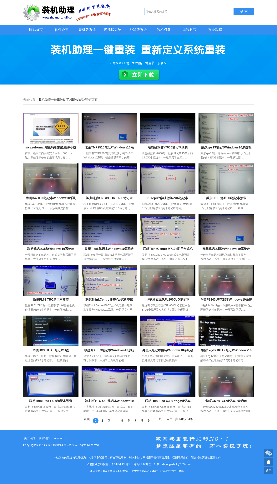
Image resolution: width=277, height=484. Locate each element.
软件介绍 (61, 30)
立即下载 (139, 75)
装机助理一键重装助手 (53, 99)
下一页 (157, 419)
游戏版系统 (112, 30)
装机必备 (164, 30)
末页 (169, 419)
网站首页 (36, 30)
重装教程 (189, 30)
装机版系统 (87, 30)
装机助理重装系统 (63, 445)
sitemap (58, 438)
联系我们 (44, 438)
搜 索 (243, 11)
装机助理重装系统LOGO (67, 12)
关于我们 (29, 438)
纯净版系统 (138, 30)
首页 (87, 419)
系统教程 (215, 30)
